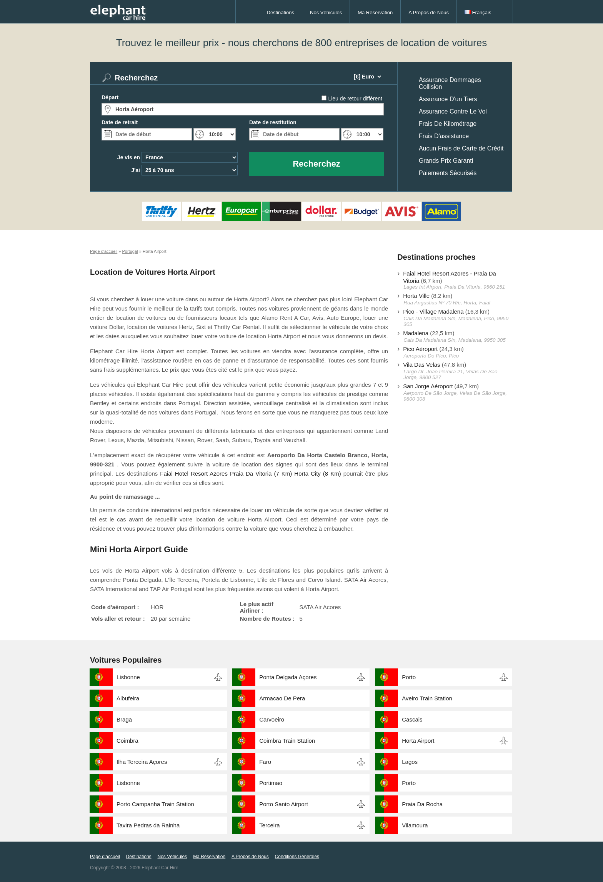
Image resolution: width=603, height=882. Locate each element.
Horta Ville (416, 295)
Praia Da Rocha (422, 804)
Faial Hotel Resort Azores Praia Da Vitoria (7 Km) (226, 473)
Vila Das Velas (421, 364)
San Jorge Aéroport (428, 386)
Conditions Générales (297, 856)
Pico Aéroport (420, 349)
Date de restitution (273, 122)
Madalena (415, 333)
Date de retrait (120, 122)
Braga (124, 719)
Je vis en (128, 157)
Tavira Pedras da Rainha (148, 825)
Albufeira (128, 698)
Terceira (269, 825)
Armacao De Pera (282, 698)
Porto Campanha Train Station (155, 804)
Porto (409, 677)
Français (478, 12)
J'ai (135, 170)
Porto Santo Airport (283, 804)
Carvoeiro (271, 719)
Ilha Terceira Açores (142, 761)
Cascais (412, 719)
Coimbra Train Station (287, 740)
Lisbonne (128, 677)
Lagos (410, 761)
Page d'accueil (105, 856)
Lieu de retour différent (355, 98)
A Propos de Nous (428, 12)
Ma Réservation (375, 12)
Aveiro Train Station (427, 698)
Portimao (270, 783)
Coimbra (127, 740)
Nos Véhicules (326, 12)
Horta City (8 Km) (317, 473)
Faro (265, 761)
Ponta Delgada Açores (287, 677)
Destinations (281, 12)
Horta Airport (418, 740)
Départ (110, 97)
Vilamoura (415, 825)
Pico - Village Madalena (433, 311)
